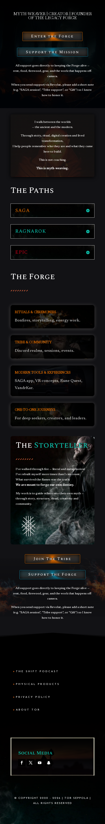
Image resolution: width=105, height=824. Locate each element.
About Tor (28, 710)
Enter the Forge (52, 36)
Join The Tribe (52, 559)
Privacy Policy (33, 697)
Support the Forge (52, 574)
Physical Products (38, 684)
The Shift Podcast (37, 671)
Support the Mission (52, 52)
